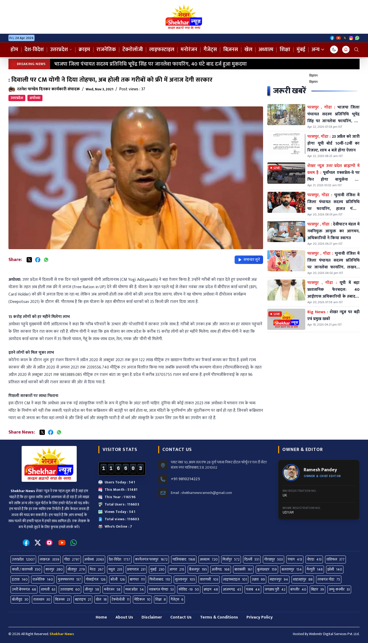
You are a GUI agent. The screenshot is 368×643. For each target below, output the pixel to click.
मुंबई (301, 49)
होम (14, 49)
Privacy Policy (259, 617)
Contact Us (181, 617)
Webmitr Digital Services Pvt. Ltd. (334, 634)
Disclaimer (152, 617)
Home (101, 617)
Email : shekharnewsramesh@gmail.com (201, 492)
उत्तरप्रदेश (61, 49)
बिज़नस (230, 49)
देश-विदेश (34, 49)
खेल (248, 49)
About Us (124, 617)
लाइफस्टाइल (161, 49)
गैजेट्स (210, 49)
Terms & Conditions (219, 617)
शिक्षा (285, 49)
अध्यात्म (266, 49)
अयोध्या (35, 98)
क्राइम (84, 49)
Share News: (21, 432)
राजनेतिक (106, 49)
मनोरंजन (189, 49)
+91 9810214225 (185, 479)
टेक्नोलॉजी (132, 49)
